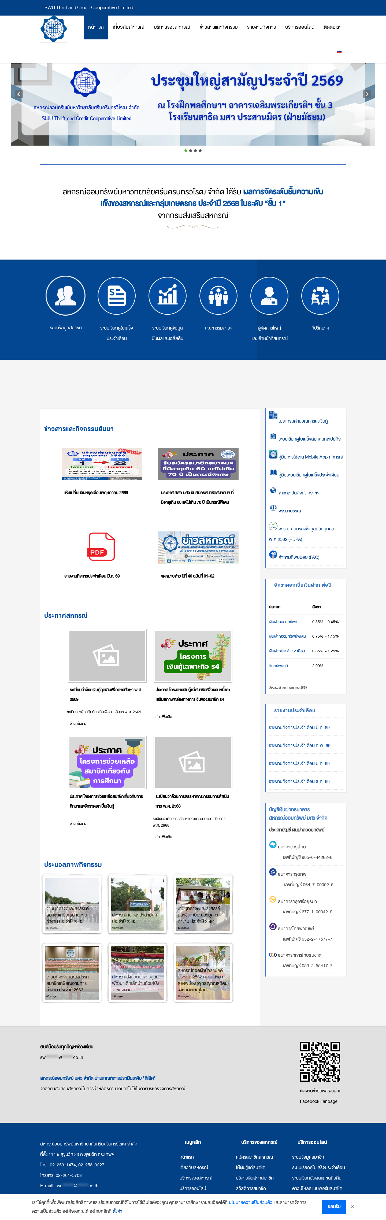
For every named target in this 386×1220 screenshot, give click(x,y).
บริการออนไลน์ (193, 1188)
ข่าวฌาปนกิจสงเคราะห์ (298, 493)
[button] (193, 94)
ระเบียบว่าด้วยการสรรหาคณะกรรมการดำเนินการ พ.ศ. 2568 (192, 801)
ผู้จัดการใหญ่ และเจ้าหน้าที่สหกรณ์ (269, 309)
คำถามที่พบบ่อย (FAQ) (294, 557)
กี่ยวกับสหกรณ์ (194, 1167)
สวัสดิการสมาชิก (251, 1188)
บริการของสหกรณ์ (196, 1178)
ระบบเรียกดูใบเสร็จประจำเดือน (116, 309)
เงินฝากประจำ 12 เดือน (287, 651)
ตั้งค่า (117, 1212)
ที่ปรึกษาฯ (320, 304)
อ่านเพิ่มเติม (78, 723)
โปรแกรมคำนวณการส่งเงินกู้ (298, 421)
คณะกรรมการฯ (218, 304)
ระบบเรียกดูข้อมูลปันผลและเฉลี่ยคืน (167, 309)
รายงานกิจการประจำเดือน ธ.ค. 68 (299, 781)
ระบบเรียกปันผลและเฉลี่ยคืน (317, 1178)
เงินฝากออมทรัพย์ (283, 621)
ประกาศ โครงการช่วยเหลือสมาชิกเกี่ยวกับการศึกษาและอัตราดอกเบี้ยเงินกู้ (106, 801)
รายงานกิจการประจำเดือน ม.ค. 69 (299, 763)
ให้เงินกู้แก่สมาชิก (250, 1167)
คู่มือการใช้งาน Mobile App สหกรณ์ (306, 457)
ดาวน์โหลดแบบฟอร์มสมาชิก (317, 1188)
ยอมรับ (334, 1208)
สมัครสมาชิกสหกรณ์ (254, 1157)
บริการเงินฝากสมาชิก (255, 1178)
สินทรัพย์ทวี (278, 665)
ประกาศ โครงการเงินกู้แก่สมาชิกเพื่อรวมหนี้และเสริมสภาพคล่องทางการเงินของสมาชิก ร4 (192, 694)
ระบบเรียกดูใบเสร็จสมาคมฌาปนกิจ (305, 439)
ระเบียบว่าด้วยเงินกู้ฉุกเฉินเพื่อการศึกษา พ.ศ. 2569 (106, 694)
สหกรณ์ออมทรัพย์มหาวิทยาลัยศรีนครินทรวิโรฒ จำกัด (53, 28)
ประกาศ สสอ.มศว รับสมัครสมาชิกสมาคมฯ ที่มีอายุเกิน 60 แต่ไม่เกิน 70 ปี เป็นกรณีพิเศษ (197, 497)
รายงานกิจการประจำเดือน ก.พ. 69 (300, 745)
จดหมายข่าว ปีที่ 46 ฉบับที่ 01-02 (187, 576)
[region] (193, 98)
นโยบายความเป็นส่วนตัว (250, 1203)
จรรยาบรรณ (285, 511)
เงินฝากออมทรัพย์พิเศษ (287, 636)
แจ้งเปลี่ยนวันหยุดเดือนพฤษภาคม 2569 (96, 493)
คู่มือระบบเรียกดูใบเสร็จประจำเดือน (304, 475)
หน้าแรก (187, 1157)
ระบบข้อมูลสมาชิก (66, 304)
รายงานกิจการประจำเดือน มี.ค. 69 (92, 576)
